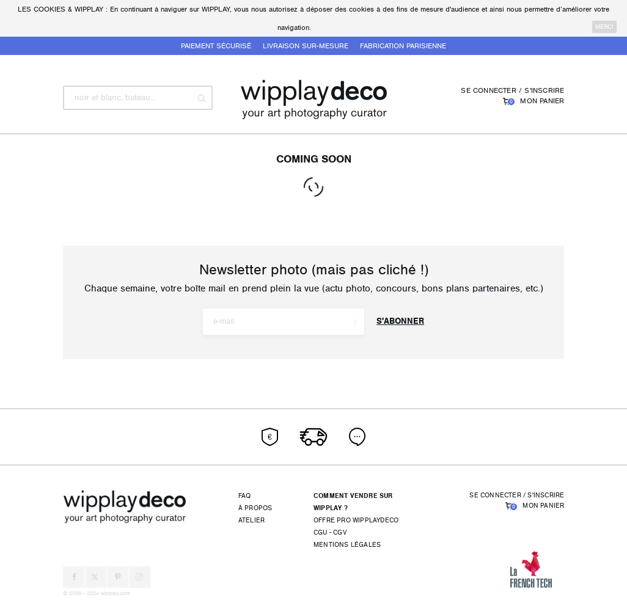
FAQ (244, 495)
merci (604, 27)
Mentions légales (347, 544)
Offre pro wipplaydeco (356, 520)
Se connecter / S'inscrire (512, 90)
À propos (255, 508)
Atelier (251, 520)
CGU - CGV (330, 532)
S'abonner (400, 321)
